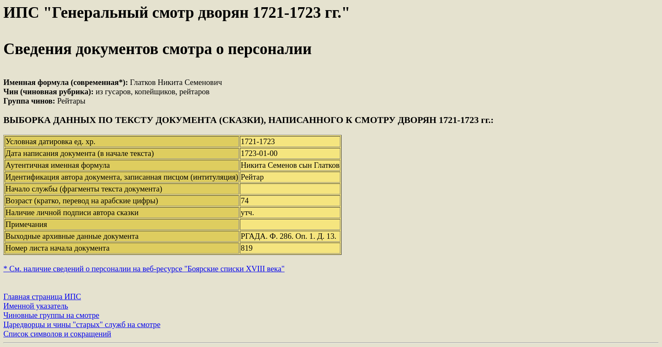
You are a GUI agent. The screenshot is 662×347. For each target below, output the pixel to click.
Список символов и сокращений (57, 333)
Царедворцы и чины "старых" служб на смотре (81, 324)
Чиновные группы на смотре (51, 315)
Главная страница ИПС (42, 296)
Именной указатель (35, 305)
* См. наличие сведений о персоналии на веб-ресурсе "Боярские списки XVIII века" (144, 268)
